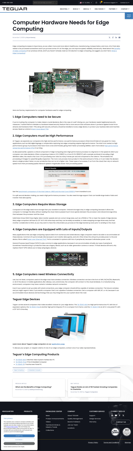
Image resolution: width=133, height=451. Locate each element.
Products (28, 411)
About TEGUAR (73, 416)
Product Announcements (55, 419)
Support (92, 416)
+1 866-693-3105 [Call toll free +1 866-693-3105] (7, 2)
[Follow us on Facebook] (120, 415)
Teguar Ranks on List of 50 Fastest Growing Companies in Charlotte (94, 388)
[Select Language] (85, 2)
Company (124, 9)
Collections (50, 430)
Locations (71, 428)
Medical (86, 9)
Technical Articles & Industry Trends (53, 426)
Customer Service (97, 411)
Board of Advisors (74, 422)
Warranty (92, 422)
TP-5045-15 (94, 307)
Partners (112, 9)
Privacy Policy (93, 442)
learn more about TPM (40, 129)
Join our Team (73, 425)
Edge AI (75, 9)
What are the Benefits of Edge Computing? (33, 387)
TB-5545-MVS (82, 305)
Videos (48, 422)
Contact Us (121, 422)
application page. (58, 344)
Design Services (95, 419)
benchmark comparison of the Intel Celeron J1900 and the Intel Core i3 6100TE (47, 192)
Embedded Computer (34, 370)
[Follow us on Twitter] (123, 415)
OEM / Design (99, 9)
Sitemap (128, 442)
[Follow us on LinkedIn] (112, 415)
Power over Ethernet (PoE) (37, 239)
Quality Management (75, 419)
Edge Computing (19, 370)
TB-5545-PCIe (34, 307)
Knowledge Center (54, 411)
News (48, 416)
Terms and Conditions (111, 442)
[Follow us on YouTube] (116, 415)
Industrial (64, 9)
